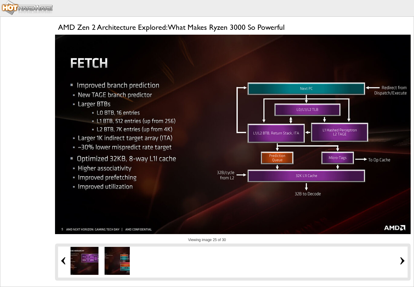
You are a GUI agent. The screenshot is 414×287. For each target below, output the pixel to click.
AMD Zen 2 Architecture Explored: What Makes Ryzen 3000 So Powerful (171, 27)
